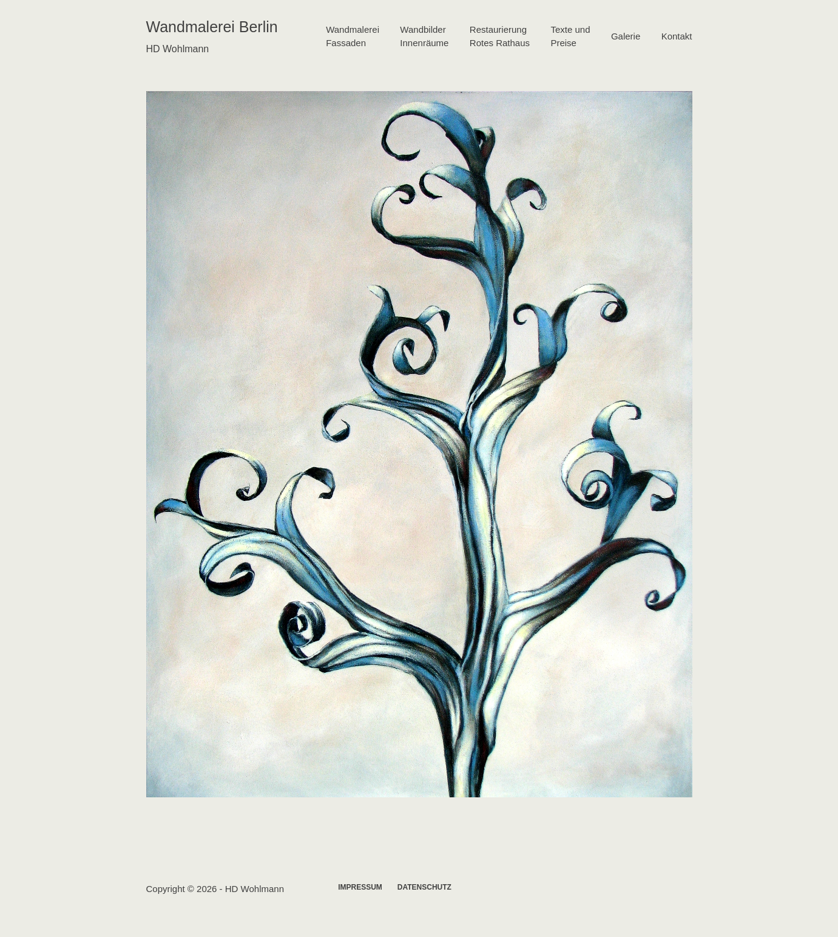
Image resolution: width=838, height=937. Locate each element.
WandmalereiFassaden (352, 36)
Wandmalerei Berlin (212, 26)
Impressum (360, 887)
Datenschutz (424, 887)
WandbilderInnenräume (424, 36)
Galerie (625, 36)
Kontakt (676, 36)
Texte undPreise (570, 36)
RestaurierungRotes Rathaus (500, 36)
